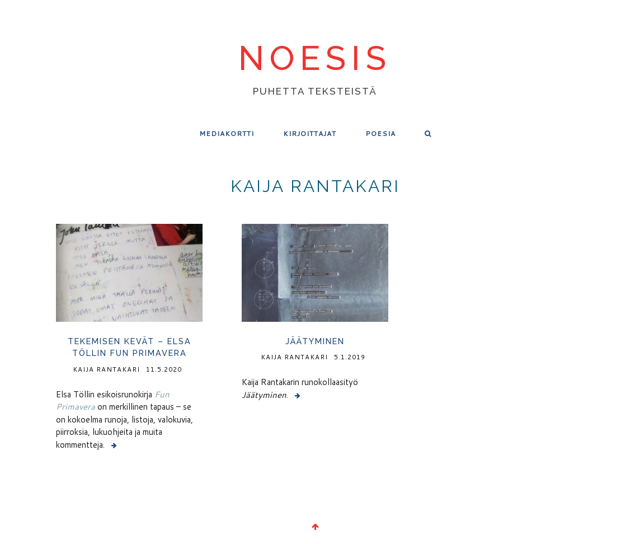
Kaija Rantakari (106, 369)
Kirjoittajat (309, 133)
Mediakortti (226, 133)
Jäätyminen (315, 341)
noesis (315, 59)
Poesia (380, 133)
